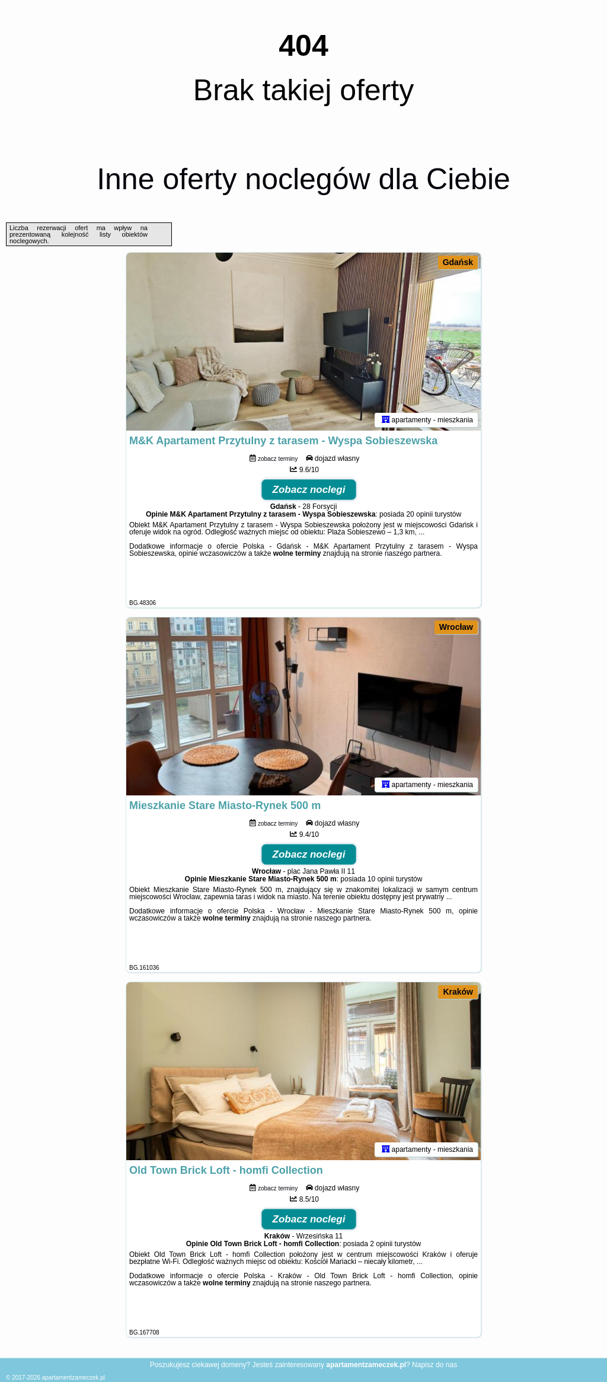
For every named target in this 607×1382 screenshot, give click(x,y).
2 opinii (381, 1244)
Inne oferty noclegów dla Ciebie (303, 179)
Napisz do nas (434, 1365)
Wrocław (456, 627)
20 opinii (419, 514)
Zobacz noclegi (309, 489)
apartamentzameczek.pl (73, 1377)
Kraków (458, 991)
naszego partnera (412, 553)
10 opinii (381, 879)
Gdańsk (458, 262)
